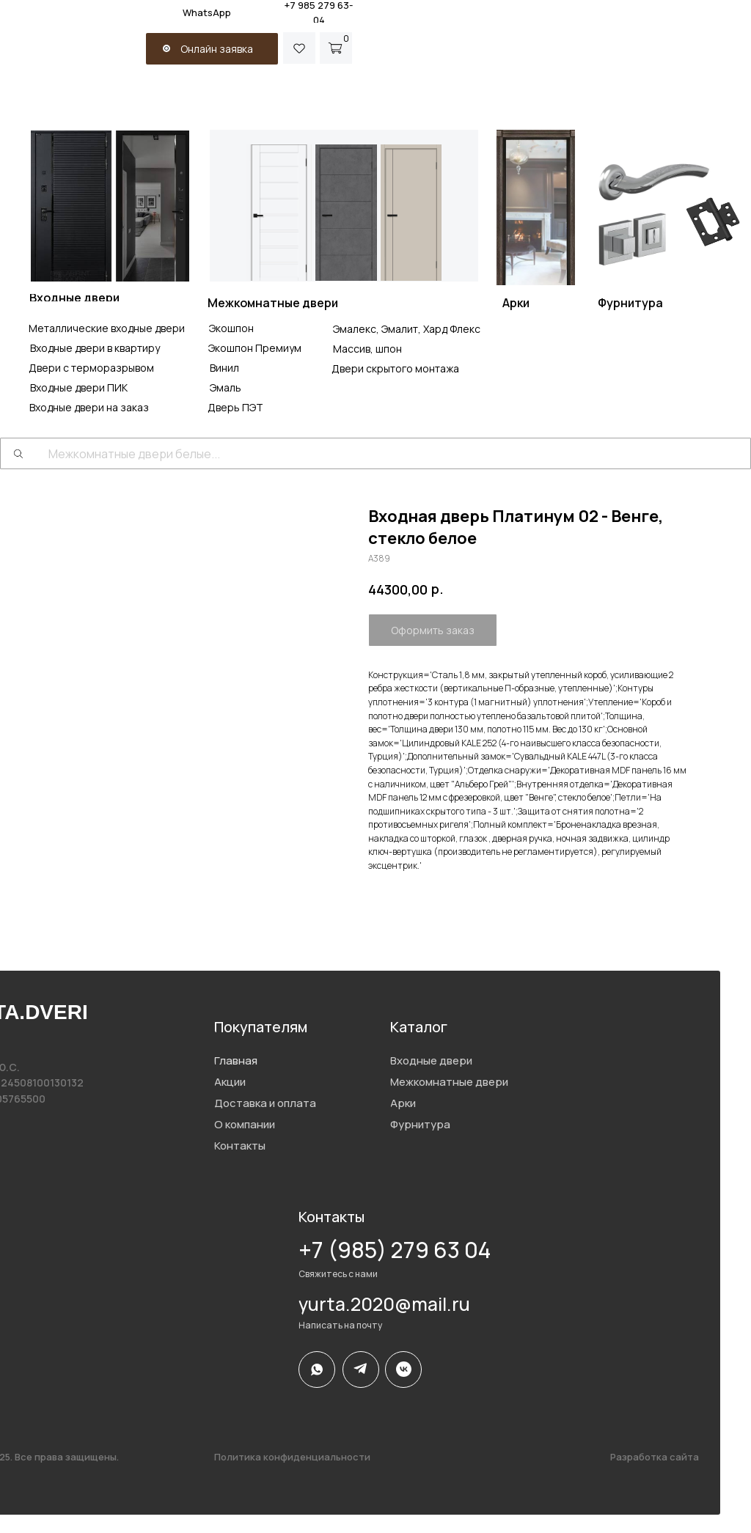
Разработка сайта (654, 1456)
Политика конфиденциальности (292, 1456)
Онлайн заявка (216, 49)
